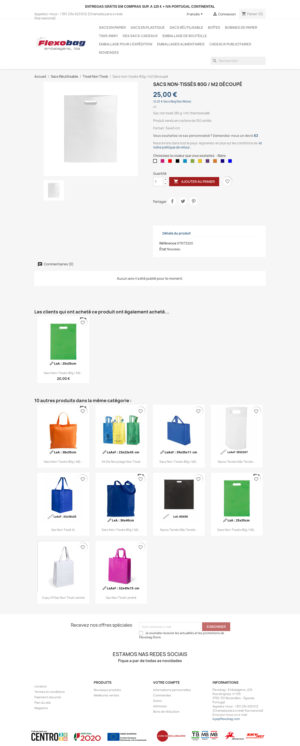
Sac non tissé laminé (121, 598)
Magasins (41, 708)
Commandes (162, 695)
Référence (167, 243)
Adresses (160, 706)
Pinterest (193, 201)
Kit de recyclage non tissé (121, 462)
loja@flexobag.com (226, 719)
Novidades (109, 52)
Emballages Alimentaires (181, 44)
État (162, 249)
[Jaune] (201, 162)
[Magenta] (163, 162)
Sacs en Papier (112, 27)
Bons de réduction (166, 712)
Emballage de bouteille (184, 36)
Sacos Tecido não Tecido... (237, 462)
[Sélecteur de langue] (195, 14)
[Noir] (178, 162)
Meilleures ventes (106, 695)
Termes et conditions (49, 692)
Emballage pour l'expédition (125, 44)
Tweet (183, 201)
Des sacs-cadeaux (140, 36)
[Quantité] (158, 181)
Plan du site (42, 703)
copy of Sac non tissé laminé (63, 598)
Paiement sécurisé (47, 697)
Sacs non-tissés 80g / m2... (63, 373)
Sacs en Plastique (148, 27)
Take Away (108, 36)
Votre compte (166, 682)
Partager (172, 201)
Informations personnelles (172, 690)
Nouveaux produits (107, 690)
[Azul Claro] (186, 162)
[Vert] (193, 162)
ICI (256, 135)
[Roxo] (208, 162)
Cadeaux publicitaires (230, 44)
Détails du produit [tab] (176, 233)
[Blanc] (156, 162)
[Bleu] (231, 162)
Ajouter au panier (194, 181)
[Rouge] (171, 162)
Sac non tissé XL (63, 530)
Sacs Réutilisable (186, 27)
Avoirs (157, 701)
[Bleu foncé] (223, 162)
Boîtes (214, 27)
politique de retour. (176, 147)
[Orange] (216, 162)
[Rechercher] (238, 61)
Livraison (40, 686)
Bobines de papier (241, 27)
